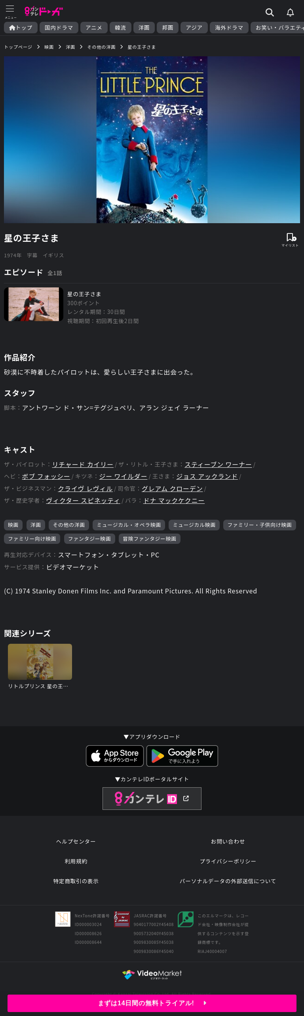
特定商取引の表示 (76, 881)
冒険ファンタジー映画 (150, 538)
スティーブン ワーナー (218, 464)
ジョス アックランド (207, 476)
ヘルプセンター (76, 841)
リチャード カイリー (83, 464)
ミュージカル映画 (194, 524)
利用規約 (76, 861)
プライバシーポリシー (228, 861)
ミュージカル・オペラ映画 (129, 524)
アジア (194, 27)
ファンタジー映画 (89, 538)
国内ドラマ (59, 27)
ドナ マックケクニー (174, 500)
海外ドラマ (229, 27)
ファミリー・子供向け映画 (259, 524)
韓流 (120, 27)
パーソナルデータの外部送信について (228, 881)
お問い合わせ (228, 841)
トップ (20, 27)
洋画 (144, 27)
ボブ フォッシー (46, 476)
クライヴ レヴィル (85, 488)
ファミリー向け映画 (32, 538)
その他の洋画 (69, 524)
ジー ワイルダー (123, 476)
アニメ (94, 27)
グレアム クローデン (172, 488)
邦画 (167, 27)
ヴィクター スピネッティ (83, 500)
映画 (13, 524)
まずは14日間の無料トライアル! (152, 1003)
